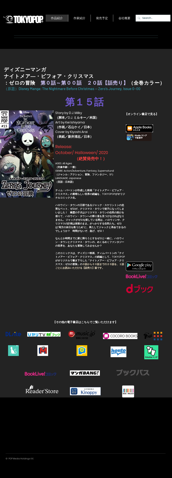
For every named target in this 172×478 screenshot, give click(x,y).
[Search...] (152, 18)
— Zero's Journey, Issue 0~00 (118, 88)
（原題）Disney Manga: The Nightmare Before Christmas (49, 88)
